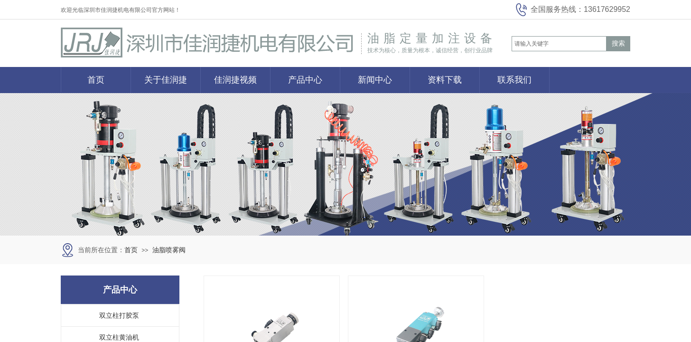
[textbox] (559, 43)
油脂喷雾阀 (169, 250)
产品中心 (305, 80)
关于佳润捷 (165, 80)
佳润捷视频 (235, 80)
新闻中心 (375, 80)
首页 (95, 80)
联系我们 (514, 80)
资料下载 (445, 80)
